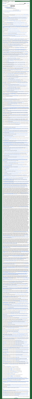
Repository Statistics (4, 3)
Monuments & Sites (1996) (11, 282)
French (28, 3)
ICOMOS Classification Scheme (7, 7)
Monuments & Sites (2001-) (5, 247)
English (27, 3)
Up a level (4, 5)
